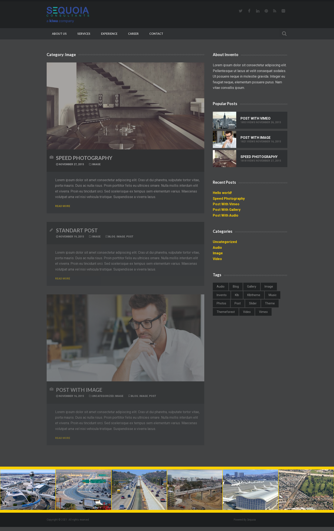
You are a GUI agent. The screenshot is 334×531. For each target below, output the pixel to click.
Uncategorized (103, 398)
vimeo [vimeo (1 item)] (263, 312)
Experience (109, 33)
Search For (283, 33)
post (129, 238)
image (121, 238)
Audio (217, 248)
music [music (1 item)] (272, 295)
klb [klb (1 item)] (237, 295)
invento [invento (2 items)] (222, 295)
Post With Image (79, 392)
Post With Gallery (226, 210)
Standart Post (77, 232)
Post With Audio (225, 215)
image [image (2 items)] (269, 286)
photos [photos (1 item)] (221, 303)
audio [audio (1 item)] (221, 286)
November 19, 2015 (70, 238)
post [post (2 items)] (238, 303)
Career (133, 33)
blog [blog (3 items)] (236, 286)
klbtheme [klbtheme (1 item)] (253, 295)
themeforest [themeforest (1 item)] (226, 312)
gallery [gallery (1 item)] (251, 286)
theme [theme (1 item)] (270, 303)
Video (217, 259)
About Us (59, 33)
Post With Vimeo (255, 118)
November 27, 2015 (70, 164)
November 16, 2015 (70, 398)
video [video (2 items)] (247, 312)
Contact (156, 33)
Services (83, 33)
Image (96, 164)
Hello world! (222, 193)
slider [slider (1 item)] (253, 303)
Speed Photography (84, 158)
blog (111, 238)
